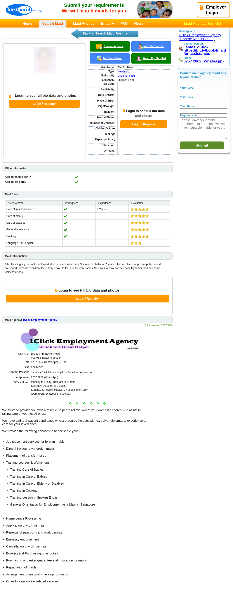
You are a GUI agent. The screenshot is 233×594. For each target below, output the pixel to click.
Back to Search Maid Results (104, 33)
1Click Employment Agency (40, 299)
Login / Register (44, 93)
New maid (123, 71)
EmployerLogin (213, 10)
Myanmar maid (126, 75)
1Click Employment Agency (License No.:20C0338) (200, 37)
